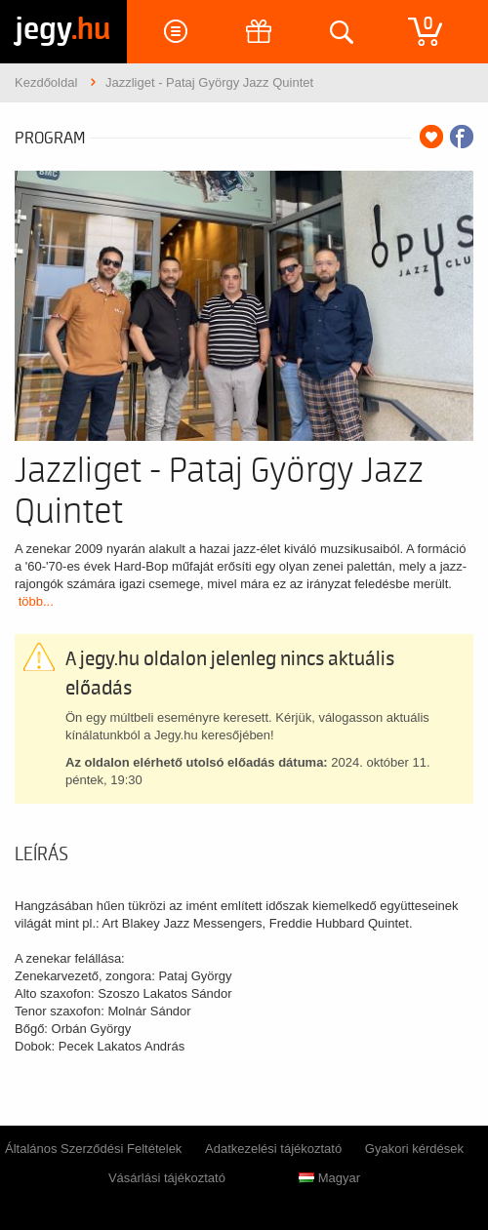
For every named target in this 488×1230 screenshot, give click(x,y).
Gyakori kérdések (414, 1148)
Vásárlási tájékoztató (166, 1177)
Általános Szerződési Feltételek (93, 1148)
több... (36, 601)
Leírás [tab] (41, 854)
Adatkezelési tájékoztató (273, 1148)
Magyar (329, 1177)
